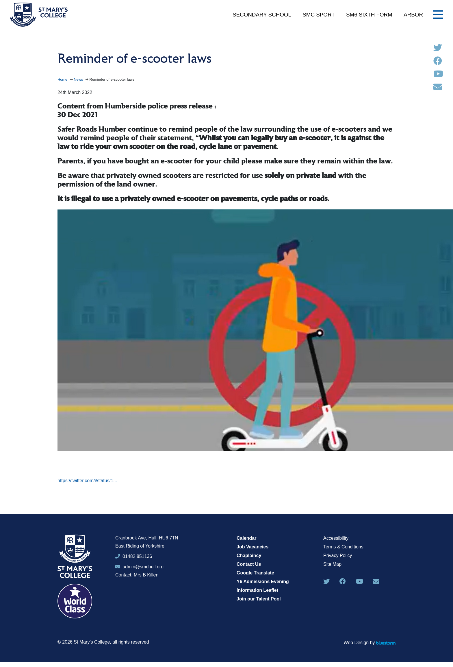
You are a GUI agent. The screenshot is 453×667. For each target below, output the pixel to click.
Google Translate (255, 572)
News (79, 79)
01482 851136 (137, 556)
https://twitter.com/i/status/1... (87, 480)
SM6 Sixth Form (369, 15)
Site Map (332, 564)
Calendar (246, 538)
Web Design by (370, 642)
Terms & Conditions (343, 546)
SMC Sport (318, 15)
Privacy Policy (337, 555)
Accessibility (335, 538)
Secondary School (262, 15)
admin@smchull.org (139, 566)
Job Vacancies (252, 546)
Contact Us (249, 564)
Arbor (413, 15)
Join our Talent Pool (259, 598)
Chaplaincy (249, 555)
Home (62, 79)
